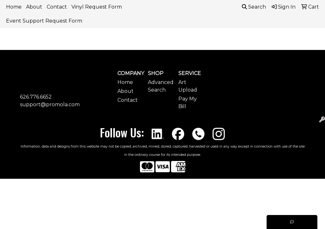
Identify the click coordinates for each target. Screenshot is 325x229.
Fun (229, 44)
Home (14, 7)
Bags (164, 44)
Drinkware (197, 44)
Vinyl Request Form (96, 7)
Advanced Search (159, 86)
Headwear (261, 44)
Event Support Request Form (44, 21)
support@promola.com (50, 104)
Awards (135, 44)
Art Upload (187, 86)
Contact (57, 7)
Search (254, 7)
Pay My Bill (187, 102)
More (294, 44)
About (34, 7)
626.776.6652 (36, 97)
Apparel (101, 44)
